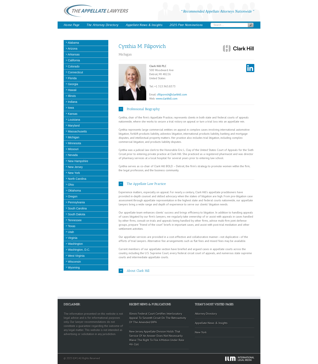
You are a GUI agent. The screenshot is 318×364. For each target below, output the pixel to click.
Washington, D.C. (78, 249)
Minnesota (74, 143)
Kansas (72, 113)
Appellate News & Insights (144, 25)
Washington (75, 243)
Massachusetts (77, 131)
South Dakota (76, 214)
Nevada (72, 155)
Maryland (73, 125)
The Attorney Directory (103, 25)
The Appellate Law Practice (142, 184)
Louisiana (73, 119)
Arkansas (73, 54)
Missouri (72, 149)
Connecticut (75, 72)
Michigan (73, 137)
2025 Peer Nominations (186, 25)
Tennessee (74, 220)
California (73, 60)
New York (73, 172)
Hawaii (71, 90)
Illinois (71, 96)
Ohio (70, 184)
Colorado (73, 66)
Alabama (73, 42)
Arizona (72, 48)
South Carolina (77, 208)
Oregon (72, 196)
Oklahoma (74, 190)
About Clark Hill (134, 271)
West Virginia (76, 255)
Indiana (72, 101)
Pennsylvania (76, 202)
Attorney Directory (206, 313)
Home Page (72, 25)
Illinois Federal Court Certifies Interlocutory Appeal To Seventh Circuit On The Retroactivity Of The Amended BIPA (157, 318)
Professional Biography (139, 109)
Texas (71, 226)
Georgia (72, 84)
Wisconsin (74, 261)
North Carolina (76, 178)
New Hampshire (77, 161)
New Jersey (75, 167)
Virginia (72, 237)
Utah (70, 232)
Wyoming (73, 267)
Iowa (70, 107)
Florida (72, 78)
